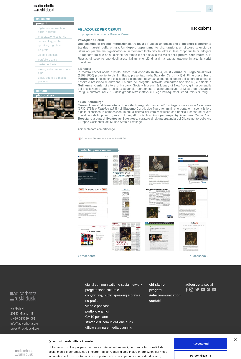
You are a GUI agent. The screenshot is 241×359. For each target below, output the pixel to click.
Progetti (41, 23)
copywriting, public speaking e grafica (49, 43)
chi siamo (43, 18)
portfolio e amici (47, 59)
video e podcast (47, 54)
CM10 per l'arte (47, 64)
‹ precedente (86, 256)
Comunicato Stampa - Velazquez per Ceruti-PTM (103, 138)
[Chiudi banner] (235, 290)
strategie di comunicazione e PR (54, 71)
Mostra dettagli (59, 325)
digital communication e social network (52, 29)
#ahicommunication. (50, 86)
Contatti (41, 90)
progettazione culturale (52, 36)
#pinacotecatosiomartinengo (96, 129)
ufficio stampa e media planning (52, 79)
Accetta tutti (201, 294)
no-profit (43, 49)
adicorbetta (43, 7)
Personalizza (200, 306)
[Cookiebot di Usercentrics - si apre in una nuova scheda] (24, 326)
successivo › (199, 256)
